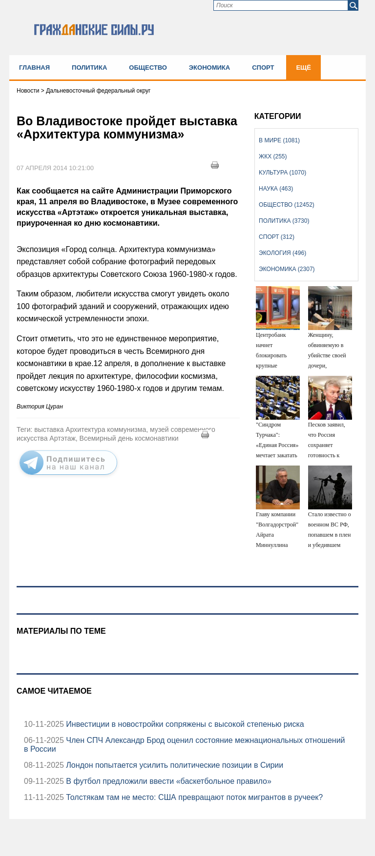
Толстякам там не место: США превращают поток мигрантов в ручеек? (193, 797)
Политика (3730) (284, 220)
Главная (34, 67)
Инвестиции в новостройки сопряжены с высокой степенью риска (184, 724)
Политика (89, 67)
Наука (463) (276, 188)
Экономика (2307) (286, 269)
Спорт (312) (276, 236)
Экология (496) (282, 253)
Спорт (263, 67)
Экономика (209, 67)
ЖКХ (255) (273, 156)
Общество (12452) (286, 204)
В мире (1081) (279, 140)
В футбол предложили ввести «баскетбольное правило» (167, 781)
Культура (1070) (282, 172)
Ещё (303, 67)
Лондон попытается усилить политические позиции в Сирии (173, 765)
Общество (148, 67)
